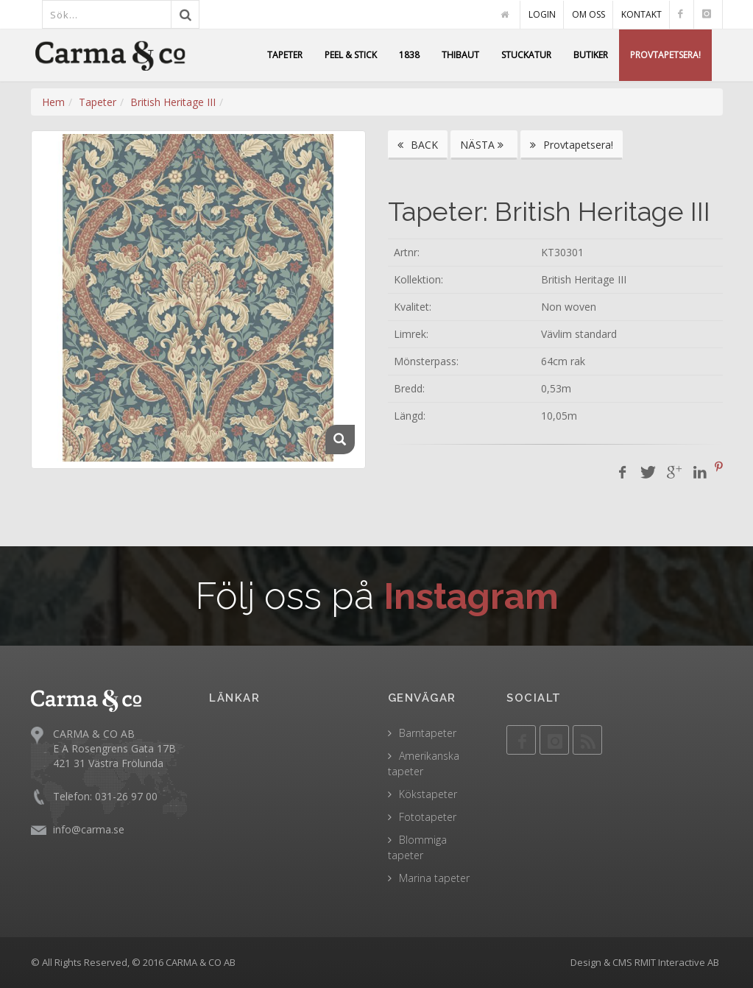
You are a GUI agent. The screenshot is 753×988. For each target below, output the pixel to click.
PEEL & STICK (351, 55)
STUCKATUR (526, 55)
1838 (409, 55)
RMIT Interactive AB (676, 962)
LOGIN (542, 14)
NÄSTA (484, 145)
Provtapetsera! (571, 145)
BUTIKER (590, 55)
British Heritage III (173, 102)
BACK (417, 145)
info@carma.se (88, 829)
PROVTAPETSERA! (665, 55)
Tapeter (97, 102)
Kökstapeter (428, 794)
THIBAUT (460, 55)
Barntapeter (427, 733)
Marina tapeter (434, 878)
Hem (53, 102)
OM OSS (588, 14)
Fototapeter (427, 817)
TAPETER (285, 55)
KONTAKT (641, 14)
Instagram (470, 596)
